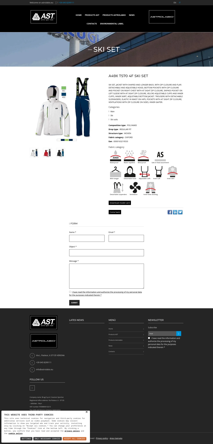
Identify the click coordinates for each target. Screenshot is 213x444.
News (132, 15)
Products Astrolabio (114, 15)
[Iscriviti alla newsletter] (178, 333)
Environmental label (112, 23)
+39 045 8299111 (66, 2)
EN (175, 2)
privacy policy (72, 431)
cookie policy (15, 433)
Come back (115, 212)
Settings (26, 438)
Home (79, 15)
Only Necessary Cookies (47, 438)
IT (180, 2)
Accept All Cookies (74, 438)
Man (112, 111)
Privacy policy (102, 438)
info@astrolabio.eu (44, 369)
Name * (72, 232)
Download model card (120, 203)
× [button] (86, 412)
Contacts (92, 23)
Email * (112, 232)
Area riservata (116, 438)
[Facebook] (32, 387)
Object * (73, 246)
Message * (74, 261)
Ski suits (114, 119)
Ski (111, 115)
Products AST (92, 15)
